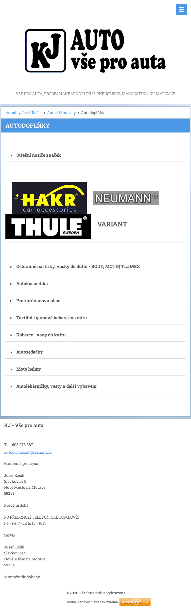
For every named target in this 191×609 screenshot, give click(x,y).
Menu (181, 9)
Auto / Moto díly (61, 112)
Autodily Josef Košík (23, 112)
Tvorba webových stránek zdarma (91, 602)
